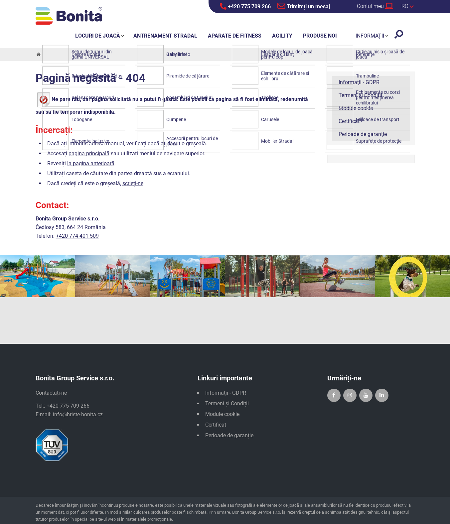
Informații (370, 36)
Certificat (349, 121)
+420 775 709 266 (245, 6)
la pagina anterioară (90, 163)
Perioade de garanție (363, 134)
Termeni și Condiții (360, 95)
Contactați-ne (51, 393)
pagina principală (89, 153)
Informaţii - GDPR (359, 82)
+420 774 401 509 (77, 236)
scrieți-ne (132, 183)
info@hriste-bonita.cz (78, 414)
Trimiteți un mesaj (303, 6)
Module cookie (356, 108)
